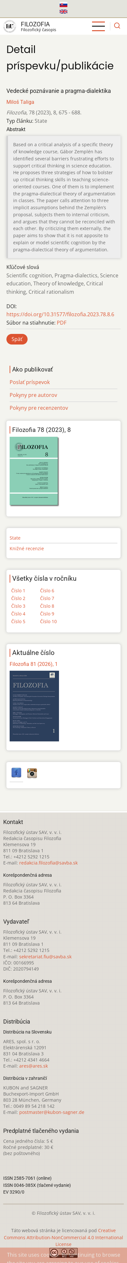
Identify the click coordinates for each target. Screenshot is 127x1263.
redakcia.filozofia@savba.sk (48, 863)
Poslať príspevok (30, 382)
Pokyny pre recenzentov (39, 407)
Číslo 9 (47, 614)
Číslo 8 (47, 606)
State (15, 538)
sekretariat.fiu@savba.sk (45, 957)
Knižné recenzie (27, 548)
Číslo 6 (47, 590)
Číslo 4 (18, 614)
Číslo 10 (48, 621)
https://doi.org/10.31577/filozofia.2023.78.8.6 (60, 314)
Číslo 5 (18, 621)
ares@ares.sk (33, 1066)
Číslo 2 (18, 598)
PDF (61, 322)
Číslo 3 (18, 606)
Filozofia (35, 24)
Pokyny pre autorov (33, 395)
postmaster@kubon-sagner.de (51, 1112)
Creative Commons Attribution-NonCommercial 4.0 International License (63, 1237)
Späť (17, 339)
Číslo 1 (18, 590)
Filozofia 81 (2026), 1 (34, 664)
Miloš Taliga (20, 102)
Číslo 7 (47, 598)
